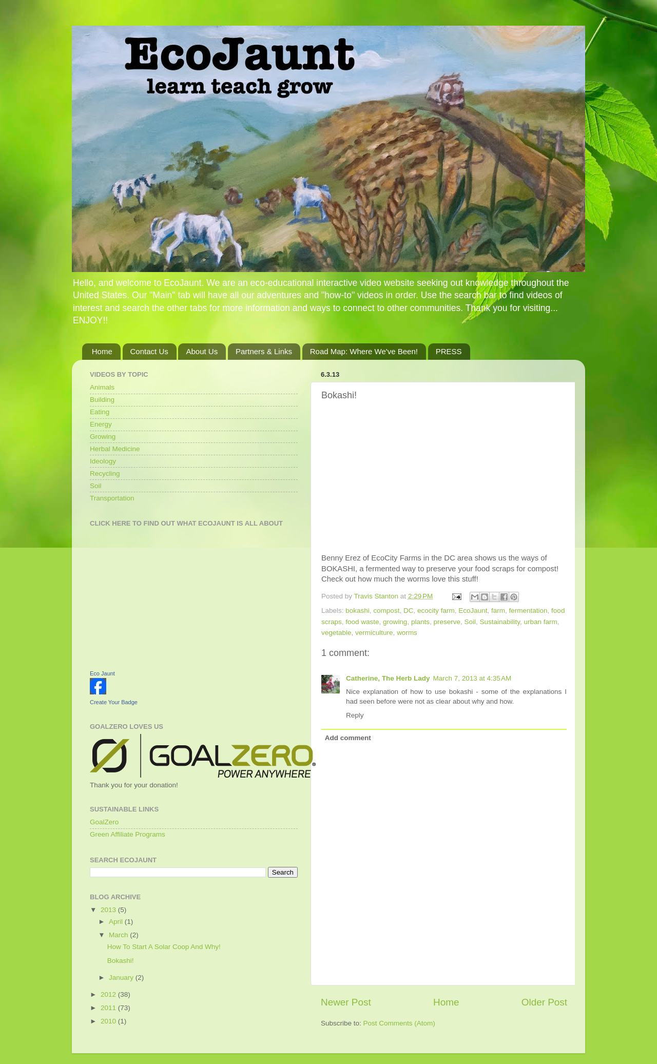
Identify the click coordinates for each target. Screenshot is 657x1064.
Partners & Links (264, 351)
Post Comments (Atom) (399, 1023)
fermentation (528, 610)
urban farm (540, 622)
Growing (102, 436)
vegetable (336, 632)
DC (408, 610)
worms (407, 632)
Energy (101, 424)
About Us (202, 351)
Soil (470, 622)
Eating (99, 412)
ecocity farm (436, 610)
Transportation (112, 498)
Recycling (105, 473)
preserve (446, 622)
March (119, 935)
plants (420, 622)
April (117, 921)
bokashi (357, 610)
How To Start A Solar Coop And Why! (164, 947)
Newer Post (346, 1002)
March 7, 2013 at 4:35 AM (472, 678)
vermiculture (374, 632)
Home (102, 351)
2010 (109, 1021)
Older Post (544, 1002)
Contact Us (149, 351)
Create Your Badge (114, 702)
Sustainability (500, 622)
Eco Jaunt (102, 673)
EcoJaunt (472, 610)
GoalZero (104, 822)
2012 (109, 994)
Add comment (348, 738)
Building (102, 399)
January (122, 977)
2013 (109, 910)
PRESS (449, 351)
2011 (109, 1008)
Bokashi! (120, 960)
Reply (355, 715)
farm (498, 610)
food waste (362, 622)
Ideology (103, 461)
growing (395, 622)
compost (386, 610)
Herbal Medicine (115, 449)
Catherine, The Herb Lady (388, 678)
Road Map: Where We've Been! (364, 351)
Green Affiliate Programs (127, 834)
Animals (102, 387)
